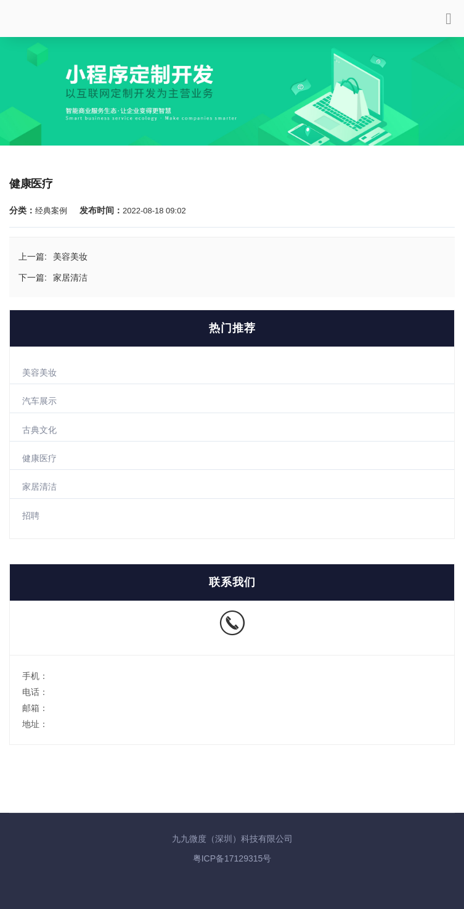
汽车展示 (39, 401)
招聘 (30, 515)
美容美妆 (39, 372)
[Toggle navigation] (448, 23)
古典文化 (39, 430)
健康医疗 (39, 458)
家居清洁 (39, 487)
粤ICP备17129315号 (232, 858)
